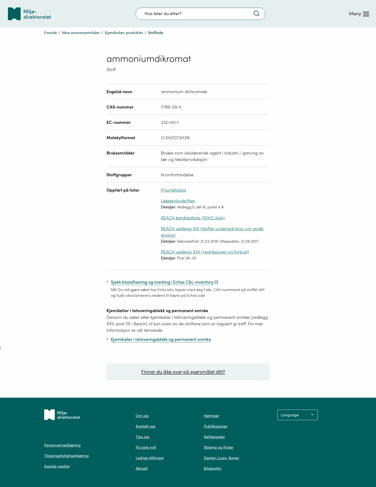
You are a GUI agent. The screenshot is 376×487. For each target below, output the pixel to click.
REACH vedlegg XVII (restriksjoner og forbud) (205, 252)
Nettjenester (214, 436)
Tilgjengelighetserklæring (66, 455)
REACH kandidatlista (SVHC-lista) (193, 218)
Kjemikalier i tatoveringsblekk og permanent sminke (157, 310)
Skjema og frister (218, 447)
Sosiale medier (57, 466)
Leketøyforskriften (178, 201)
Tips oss (142, 436)
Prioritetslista (173, 190)
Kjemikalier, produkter (124, 32)
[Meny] (359, 14)
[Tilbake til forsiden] (29, 14)
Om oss (142, 415)
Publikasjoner (216, 426)
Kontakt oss (145, 426)
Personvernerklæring (62, 445)
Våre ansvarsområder (81, 32)
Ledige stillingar (150, 457)
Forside (50, 32)
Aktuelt (142, 468)
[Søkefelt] (200, 14)
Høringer (211, 415)
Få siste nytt (146, 447)
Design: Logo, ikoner (221, 457)
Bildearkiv (212, 468)
